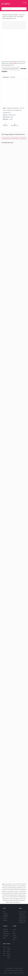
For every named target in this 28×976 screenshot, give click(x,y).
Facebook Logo (22, 918)
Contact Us (11, 972)
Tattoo (8, 957)
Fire (4, 949)
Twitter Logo (22, 914)
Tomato (5, 918)
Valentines (5, 935)
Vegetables (5, 916)
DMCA (16, 972)
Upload (25, 2)
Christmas (5, 929)
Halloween (5, 931)
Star (4, 953)
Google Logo (22, 922)
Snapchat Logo (22, 920)
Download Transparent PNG (10, 68)
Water (8, 953)
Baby (14, 933)
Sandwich (5, 914)
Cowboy (15, 937)
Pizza (4, 911)
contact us (16, 63)
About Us (5, 972)
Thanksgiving (6, 933)
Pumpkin (5, 920)
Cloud (4, 947)
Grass (4, 951)
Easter (4, 937)
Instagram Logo (22, 911)
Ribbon (8, 955)
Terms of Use (22, 972)
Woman (15, 935)
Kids (14, 940)
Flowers (9, 949)
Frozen (14, 929)
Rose (8, 951)
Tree (4, 955)
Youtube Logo (22, 916)
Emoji (8, 947)
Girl (14, 931)
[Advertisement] (14, 44)
